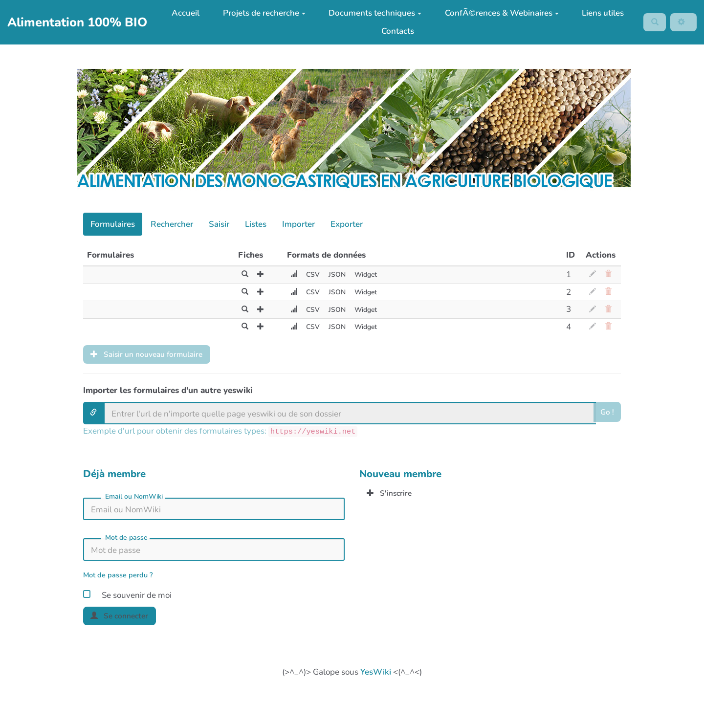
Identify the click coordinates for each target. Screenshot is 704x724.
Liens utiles (599, 13)
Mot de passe (126, 539)
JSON (333, 275)
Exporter (346, 224)
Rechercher (172, 224)
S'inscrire (392, 496)
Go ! (606, 414)
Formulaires (112, 224)
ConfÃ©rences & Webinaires (498, 13)
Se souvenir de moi (127, 595)
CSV (307, 275)
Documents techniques (371, 13)
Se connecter (122, 618)
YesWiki (375, 675)
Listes (255, 224)
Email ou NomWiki (134, 498)
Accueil (182, 13)
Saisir (219, 224)
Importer (298, 224)
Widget (364, 275)
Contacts (394, 31)
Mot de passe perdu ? (118, 577)
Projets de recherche (260, 13)
